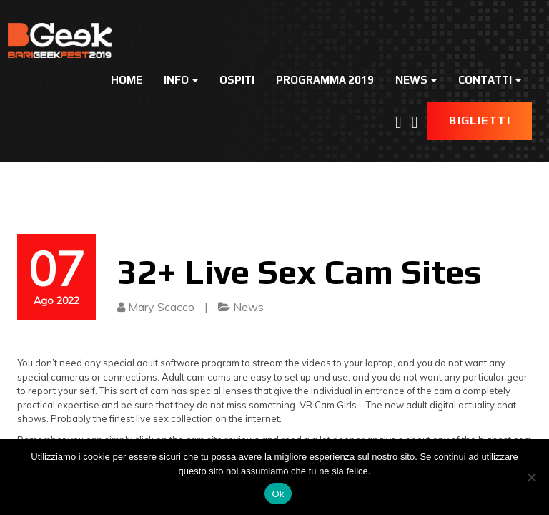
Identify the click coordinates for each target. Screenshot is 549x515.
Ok (278, 494)
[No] (531, 477)
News (416, 80)
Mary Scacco (161, 307)
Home (126, 80)
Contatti (489, 80)
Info (181, 80)
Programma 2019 (325, 80)
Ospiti (236, 80)
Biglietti (479, 120)
